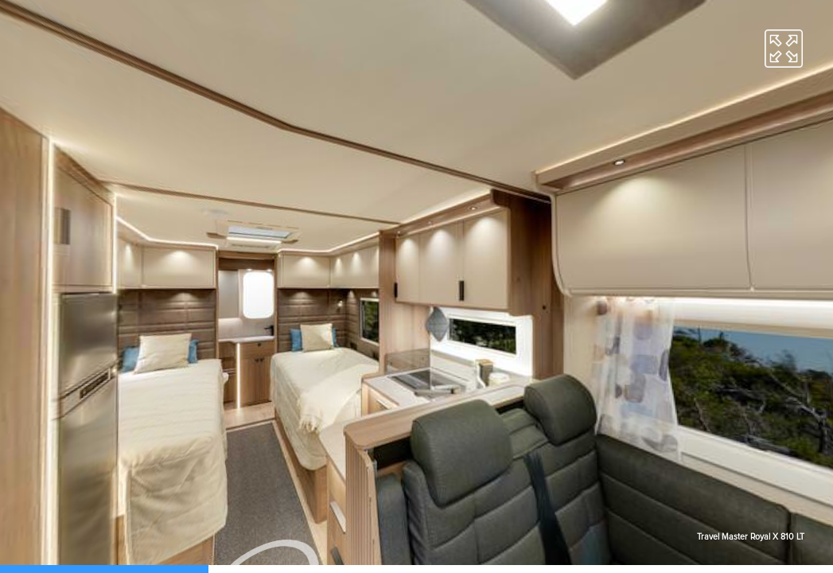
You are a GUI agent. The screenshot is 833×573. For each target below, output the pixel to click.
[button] (784, 48)
